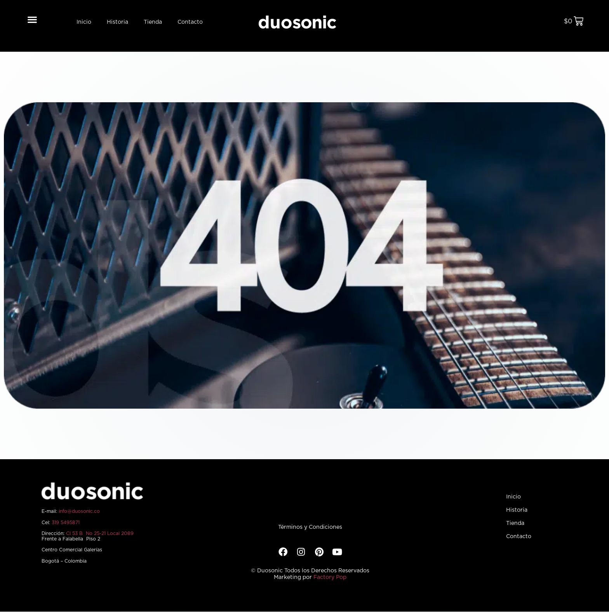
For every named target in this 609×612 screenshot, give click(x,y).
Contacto (190, 22)
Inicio (84, 22)
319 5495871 (66, 522)
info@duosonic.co (79, 511)
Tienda (153, 22)
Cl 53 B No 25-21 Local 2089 (100, 533)
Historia (117, 22)
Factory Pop (329, 577)
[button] (32, 19)
